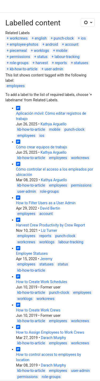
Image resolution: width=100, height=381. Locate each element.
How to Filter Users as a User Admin (46, 203)
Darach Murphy (53, 338)
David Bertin (50, 208)
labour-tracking (67, 57)
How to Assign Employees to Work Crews (50, 332)
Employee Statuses (32, 253)
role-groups (19, 63)
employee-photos (24, 44)
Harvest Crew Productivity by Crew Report (50, 225)
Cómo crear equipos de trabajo (41, 147)
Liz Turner (49, 230)
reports (61, 63)
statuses (81, 63)
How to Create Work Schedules (41, 282)
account (71, 44)
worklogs (41, 50)
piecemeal (18, 50)
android (51, 44)
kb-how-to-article (23, 69)
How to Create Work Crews (38, 310)
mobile (61, 50)
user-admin (54, 69)
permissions (20, 57)
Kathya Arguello (54, 124)
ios (83, 38)
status (42, 57)
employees (16, 86)
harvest (41, 63)
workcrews (18, 38)
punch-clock (64, 38)
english (41, 38)
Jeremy (46, 259)
